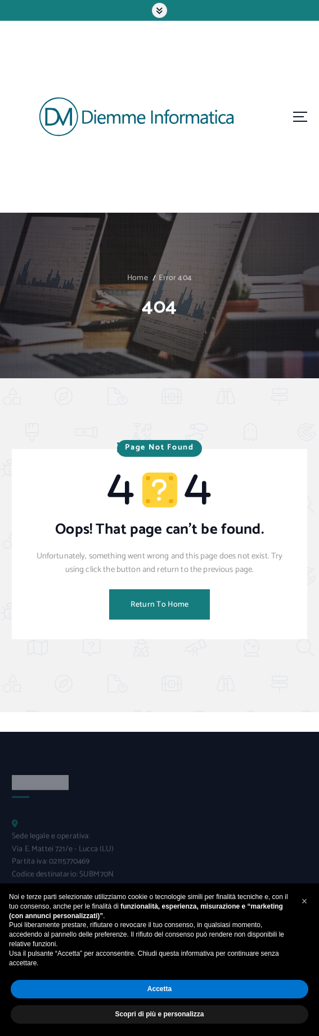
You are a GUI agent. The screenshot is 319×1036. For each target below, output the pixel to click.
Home (137, 278)
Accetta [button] (159, 989)
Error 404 (175, 278)
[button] (304, 901)
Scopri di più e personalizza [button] (159, 1014)
